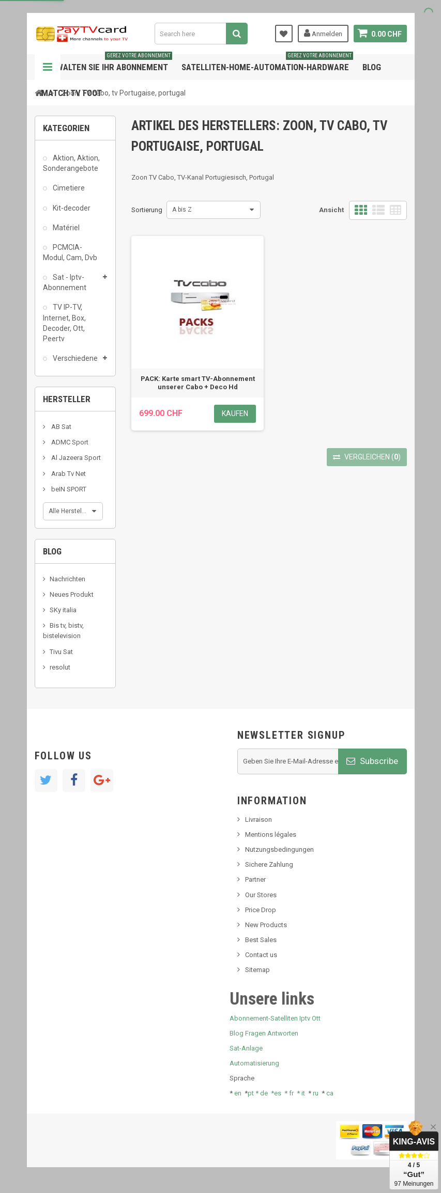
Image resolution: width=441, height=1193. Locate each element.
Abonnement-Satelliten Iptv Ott (275, 1018)
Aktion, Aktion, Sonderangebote (71, 163)
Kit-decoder (70, 208)
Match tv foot (71, 93)
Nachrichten (67, 579)
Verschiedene (74, 358)
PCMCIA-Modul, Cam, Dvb (70, 252)
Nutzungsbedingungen (279, 849)
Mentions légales (270, 834)
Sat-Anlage (246, 1048)
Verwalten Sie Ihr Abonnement (106, 63)
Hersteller (66, 399)
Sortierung (146, 210)
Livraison (258, 819)
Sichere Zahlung (269, 864)
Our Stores (261, 895)
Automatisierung (254, 1063)
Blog (371, 67)
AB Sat (60, 427)
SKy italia (63, 610)
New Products (266, 925)
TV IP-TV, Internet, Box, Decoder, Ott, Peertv (64, 322)
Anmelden (323, 33)
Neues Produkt (72, 594)
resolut (60, 667)
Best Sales (261, 940)
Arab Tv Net (68, 474)
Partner (255, 879)
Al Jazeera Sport (75, 458)
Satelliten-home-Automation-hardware (267, 63)
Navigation (47, 67)
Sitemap (257, 970)
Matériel (65, 228)
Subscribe (372, 761)
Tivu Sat (61, 652)
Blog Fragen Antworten (264, 1033)
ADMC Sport (69, 442)
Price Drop (260, 910)
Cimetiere (68, 188)
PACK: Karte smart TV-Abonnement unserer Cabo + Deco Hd (198, 383)
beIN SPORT (68, 489)
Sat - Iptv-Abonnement (64, 282)
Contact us (261, 955)
